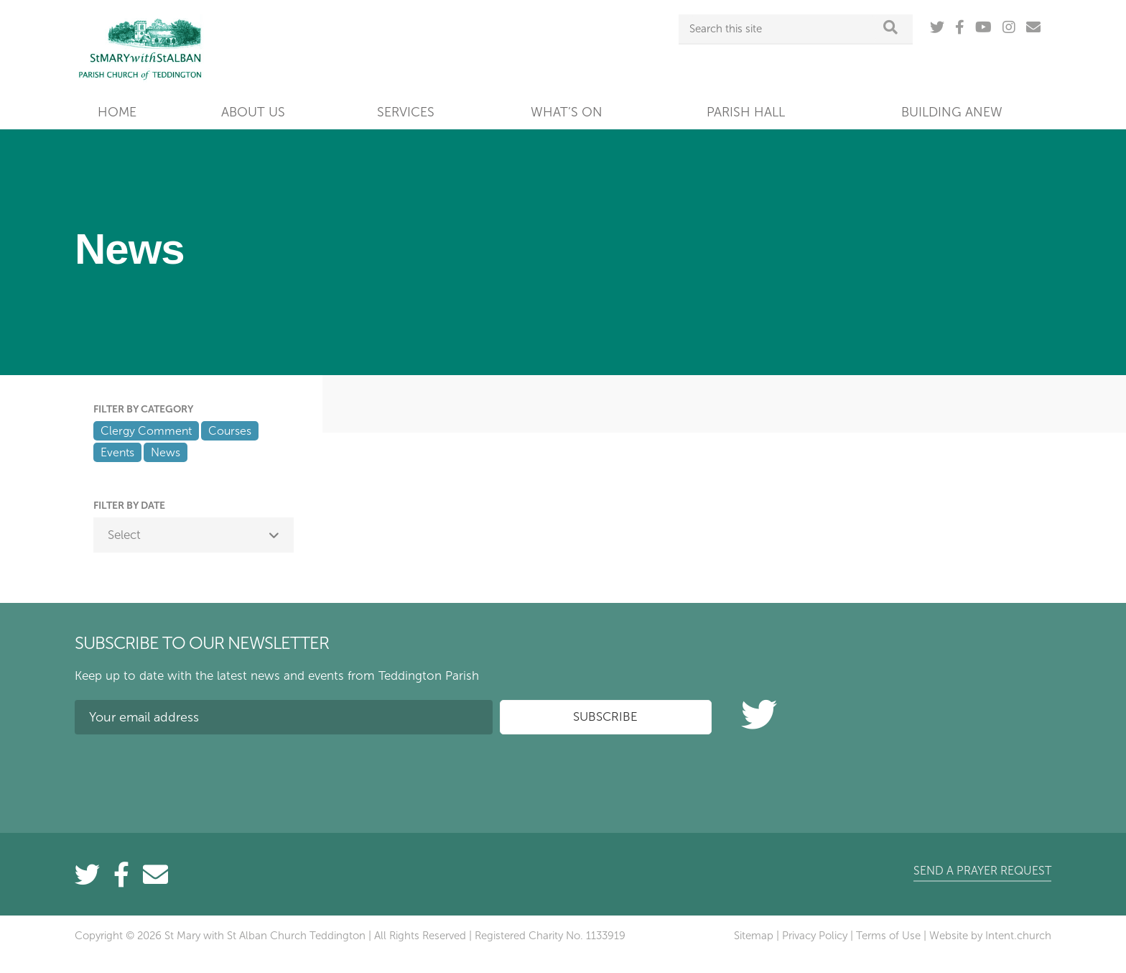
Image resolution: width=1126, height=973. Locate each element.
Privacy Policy (814, 935)
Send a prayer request (982, 870)
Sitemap (753, 935)
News (165, 452)
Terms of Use (888, 935)
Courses (229, 431)
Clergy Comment (146, 431)
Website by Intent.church (990, 935)
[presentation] (184, 773)
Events (117, 452)
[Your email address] (284, 717)
